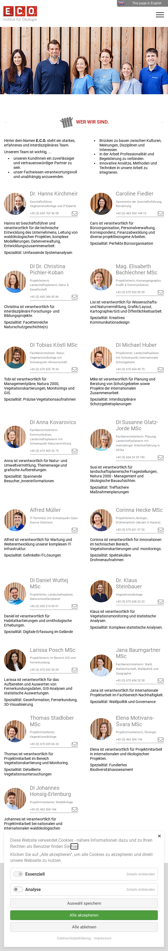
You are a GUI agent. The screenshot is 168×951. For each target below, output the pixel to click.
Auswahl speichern (84, 903)
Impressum (102, 938)
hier (74, 846)
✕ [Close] (159, 836)
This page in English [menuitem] (140, 3)
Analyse (33, 889)
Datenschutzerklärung (74, 938)
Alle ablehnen (84, 927)
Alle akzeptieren (84, 915)
